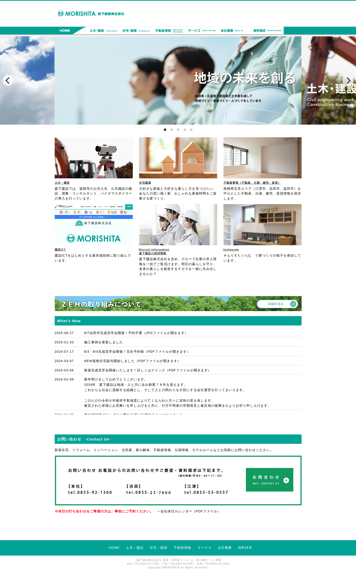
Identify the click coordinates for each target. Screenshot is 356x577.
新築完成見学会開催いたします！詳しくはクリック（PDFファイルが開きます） (147, 370)
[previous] (8, 80)
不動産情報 (168, 31)
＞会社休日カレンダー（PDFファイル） (189, 511)
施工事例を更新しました (103, 342)
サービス (201, 31)
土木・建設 (103, 31)
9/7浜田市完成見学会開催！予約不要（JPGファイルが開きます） (136, 333)
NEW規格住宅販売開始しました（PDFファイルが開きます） (132, 361)
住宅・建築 (136, 31)
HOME (69, 31)
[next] (347, 80)
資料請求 (277, 31)
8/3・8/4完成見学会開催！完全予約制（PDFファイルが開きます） (137, 351)
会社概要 (234, 31)
